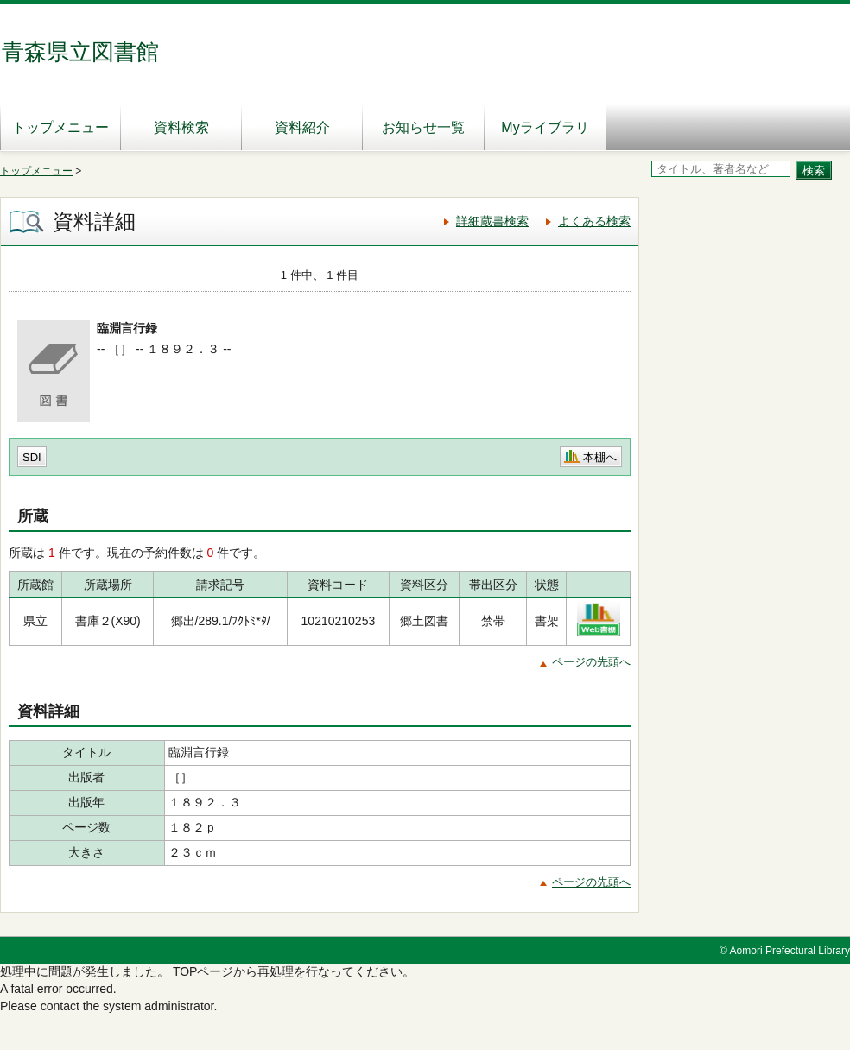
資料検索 (181, 127)
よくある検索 (594, 221)
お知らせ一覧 (423, 127)
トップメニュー (60, 127)
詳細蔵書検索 (492, 221)
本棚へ (600, 457)
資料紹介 (302, 127)
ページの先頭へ (591, 661)
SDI (31, 457)
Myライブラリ (544, 127)
